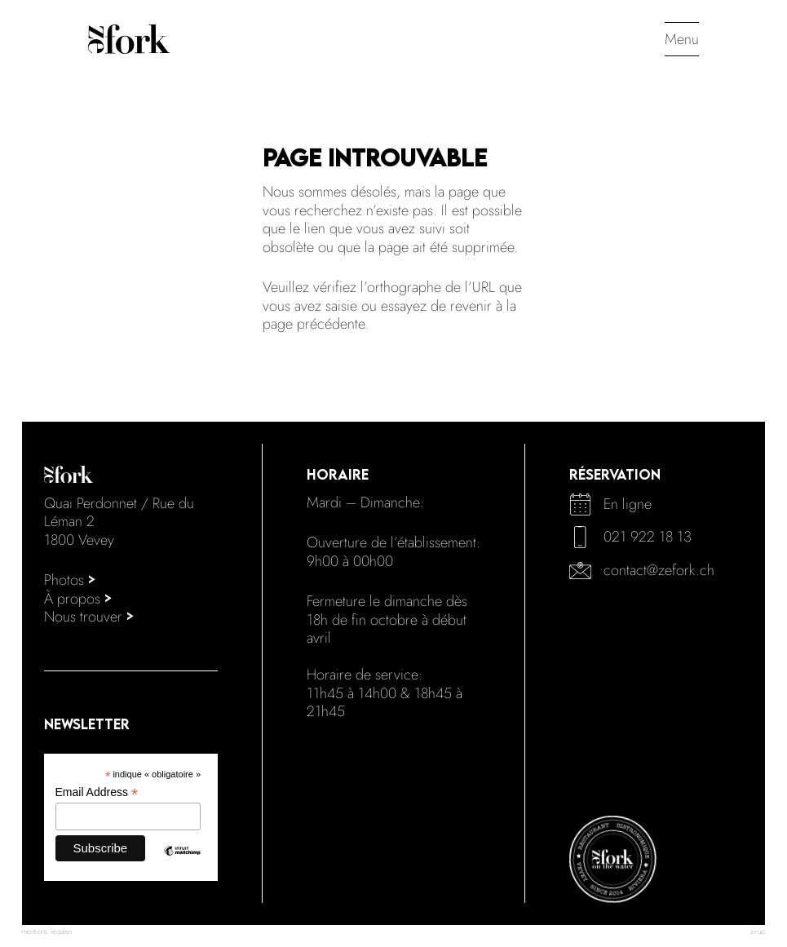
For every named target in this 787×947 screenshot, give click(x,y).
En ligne (628, 504)
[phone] (580, 537)
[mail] (580, 571)
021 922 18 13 (648, 536)
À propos (78, 598)
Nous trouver (89, 616)
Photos (70, 580)
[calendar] (580, 504)
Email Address (97, 792)
